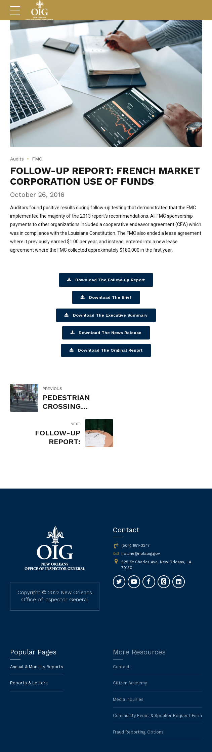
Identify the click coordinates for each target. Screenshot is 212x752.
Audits (18, 159)
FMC (39, 159)
